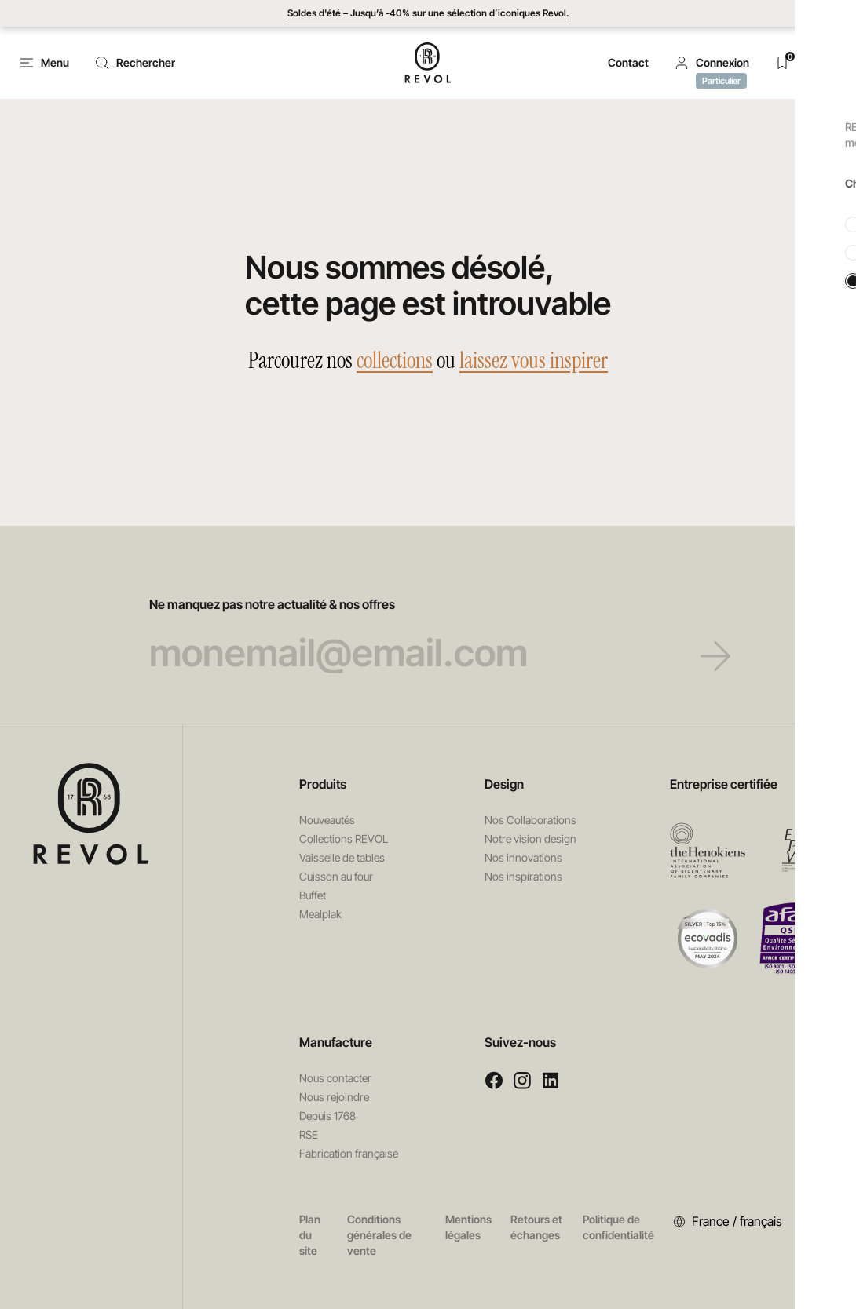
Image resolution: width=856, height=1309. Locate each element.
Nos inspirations (523, 876)
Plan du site (309, 1234)
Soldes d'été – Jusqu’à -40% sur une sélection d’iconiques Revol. (428, 13)
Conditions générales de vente (379, 1234)
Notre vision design (530, 838)
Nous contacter (335, 1078)
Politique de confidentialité (618, 1227)
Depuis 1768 (327, 1115)
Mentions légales (468, 1227)
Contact (628, 62)
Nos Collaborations (530, 819)
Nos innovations (523, 857)
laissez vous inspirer (533, 360)
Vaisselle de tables (342, 857)
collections (395, 360)
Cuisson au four (336, 876)
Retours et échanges (536, 1227)
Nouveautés (327, 819)
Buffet (312, 895)
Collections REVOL (343, 838)
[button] (711, 62)
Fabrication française (348, 1153)
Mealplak (320, 914)
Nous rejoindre (334, 1096)
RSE (308, 1134)
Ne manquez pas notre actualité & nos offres (428, 634)
